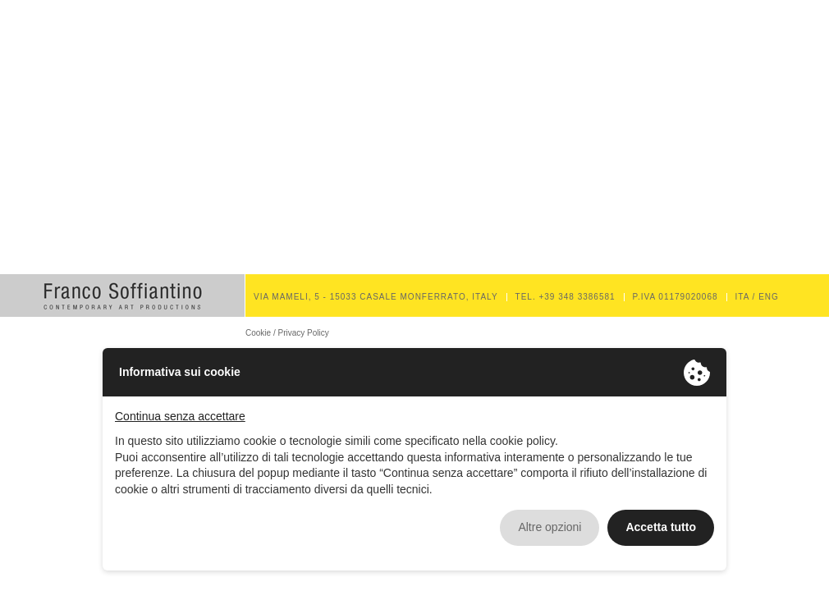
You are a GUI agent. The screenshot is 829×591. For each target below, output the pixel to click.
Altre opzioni (549, 527)
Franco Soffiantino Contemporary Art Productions (122, 295)
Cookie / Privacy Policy (287, 332)
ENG (768, 296)
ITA (742, 296)
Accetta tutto (660, 527)
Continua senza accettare (180, 416)
